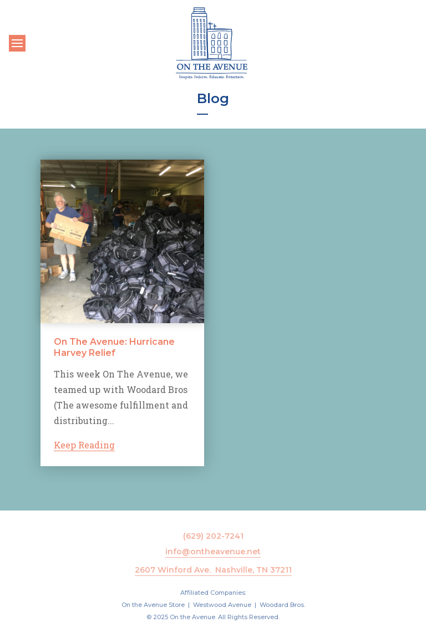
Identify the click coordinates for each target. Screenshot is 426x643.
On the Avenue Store (153, 605)
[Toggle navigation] (17, 43)
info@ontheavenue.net (213, 552)
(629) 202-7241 (213, 536)
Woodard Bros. (282, 605)
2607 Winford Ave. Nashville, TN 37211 (213, 570)
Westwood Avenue (222, 605)
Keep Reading (84, 445)
